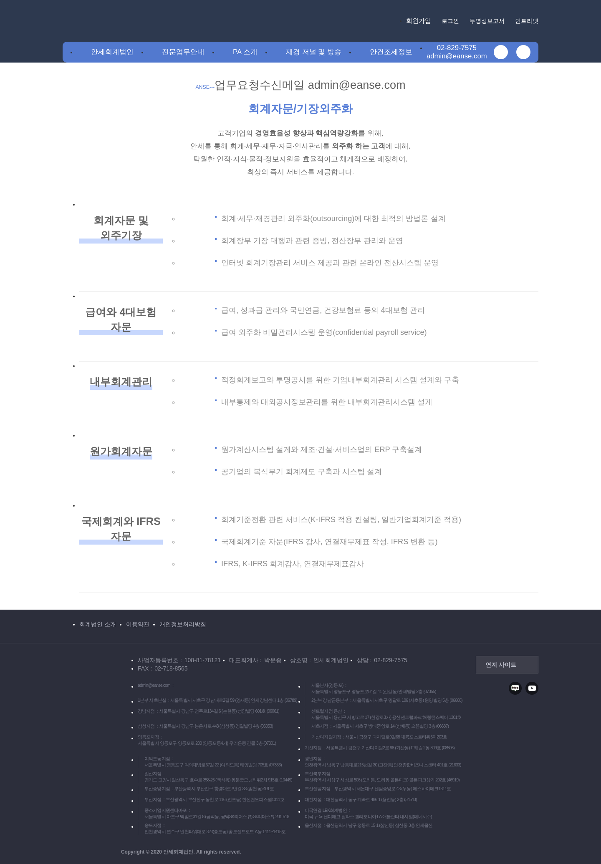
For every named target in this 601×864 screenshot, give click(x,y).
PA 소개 (245, 52)
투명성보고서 (487, 21)
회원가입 (418, 20)
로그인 (450, 21)
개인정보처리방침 (182, 624)
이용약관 (137, 624)
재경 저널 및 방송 (313, 52)
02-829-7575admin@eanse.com (457, 52)
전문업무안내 (183, 52)
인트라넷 (526, 21)
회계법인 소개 (97, 624)
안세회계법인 (112, 52)
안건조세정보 (391, 52)
